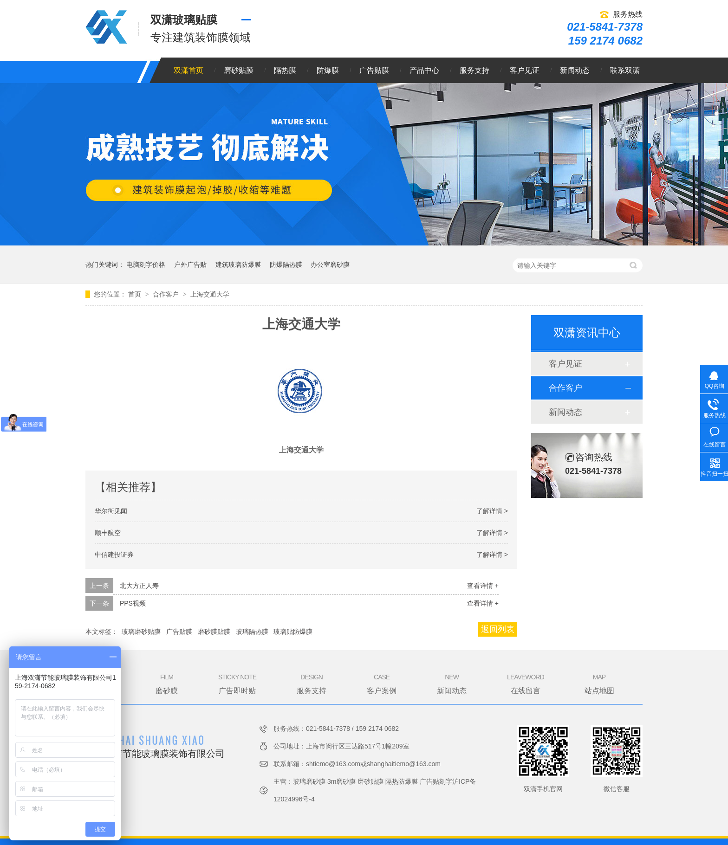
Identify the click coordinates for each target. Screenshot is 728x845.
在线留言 (525, 683)
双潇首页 (188, 70)
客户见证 (525, 70)
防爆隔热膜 (286, 264)
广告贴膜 (374, 70)
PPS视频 (133, 603)
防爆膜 (328, 70)
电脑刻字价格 (145, 264)
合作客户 (167, 294)
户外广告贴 (190, 264)
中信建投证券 (114, 554)
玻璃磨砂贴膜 (141, 631)
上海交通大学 (209, 294)
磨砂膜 (167, 683)
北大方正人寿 (139, 585)
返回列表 (497, 629)
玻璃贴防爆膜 (292, 631)
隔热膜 (285, 70)
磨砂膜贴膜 (214, 631)
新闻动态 (575, 70)
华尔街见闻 (111, 511)
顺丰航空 (108, 532)
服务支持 (474, 70)
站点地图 (599, 683)
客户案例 (381, 683)
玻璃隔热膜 (252, 631)
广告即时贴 (237, 683)
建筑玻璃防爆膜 (238, 264)
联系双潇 (625, 70)
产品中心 (424, 70)
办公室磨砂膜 (330, 264)
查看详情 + (483, 585)
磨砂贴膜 (239, 70)
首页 (135, 294)
